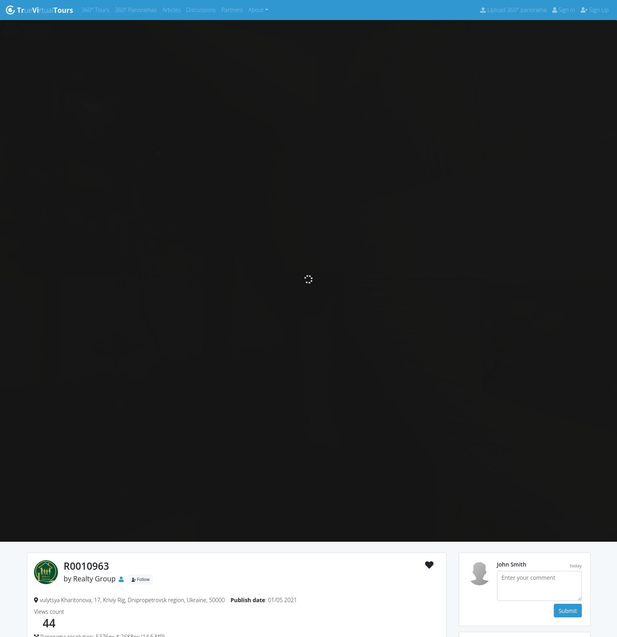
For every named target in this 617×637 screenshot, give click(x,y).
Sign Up (595, 10)
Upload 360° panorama (513, 10)
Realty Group (94, 578)
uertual (39, 10)
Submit (568, 611)
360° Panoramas (137, 9)
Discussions (202, 9)
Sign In (563, 10)
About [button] (256, 10)
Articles (173, 9)
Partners (233, 9)
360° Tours (97, 9)
